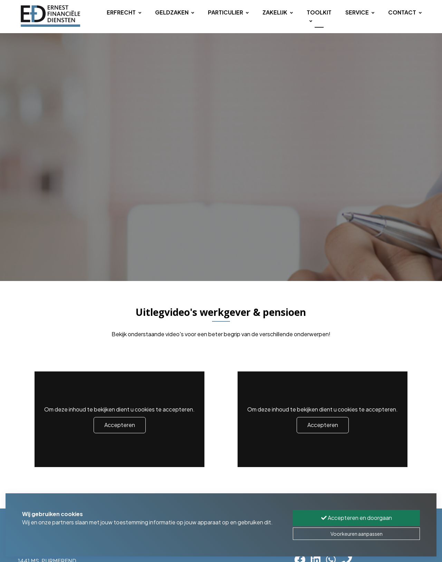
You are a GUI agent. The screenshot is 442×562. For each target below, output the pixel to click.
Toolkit (319, 16)
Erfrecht (124, 12)
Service (359, 12)
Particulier (228, 12)
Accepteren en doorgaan (356, 517)
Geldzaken (174, 12)
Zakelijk (277, 12)
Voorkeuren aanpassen (356, 534)
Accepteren (119, 424)
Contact (405, 12)
